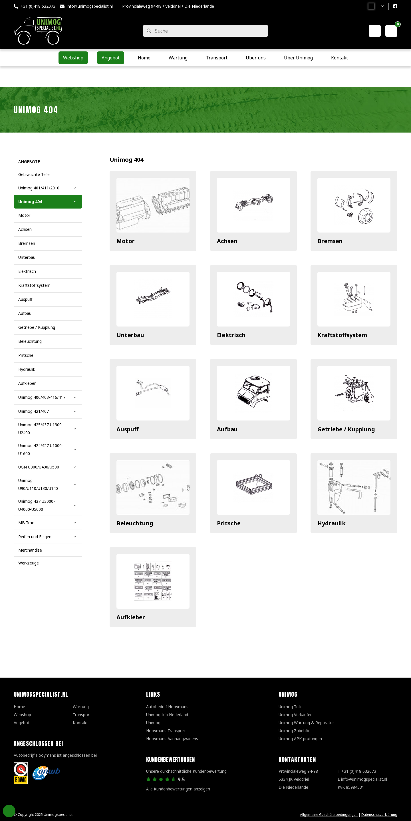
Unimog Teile (291, 706)
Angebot (22, 722)
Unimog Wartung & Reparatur (306, 722)
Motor (125, 241)
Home (19, 706)
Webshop (22, 714)
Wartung (81, 706)
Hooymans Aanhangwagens (172, 738)
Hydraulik (331, 523)
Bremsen (330, 241)
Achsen (227, 241)
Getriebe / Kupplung (346, 429)
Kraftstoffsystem (342, 335)
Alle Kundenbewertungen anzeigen (178, 789)
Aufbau (227, 429)
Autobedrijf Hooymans (167, 706)
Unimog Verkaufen (296, 714)
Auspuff (127, 429)
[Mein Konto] (375, 31)
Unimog (153, 722)
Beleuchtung (134, 523)
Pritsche (229, 523)
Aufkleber (130, 617)
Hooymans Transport (166, 730)
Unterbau (130, 335)
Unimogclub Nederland (167, 714)
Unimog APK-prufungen (300, 738)
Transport (82, 714)
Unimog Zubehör (294, 730)
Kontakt (80, 722)
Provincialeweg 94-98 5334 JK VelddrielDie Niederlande (298, 779)
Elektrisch (231, 335)
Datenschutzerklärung (379, 814)
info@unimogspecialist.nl (90, 6)
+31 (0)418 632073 (38, 6)
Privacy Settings (9, 811)
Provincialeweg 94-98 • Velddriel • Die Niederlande (168, 6)
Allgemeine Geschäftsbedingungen (329, 814)
